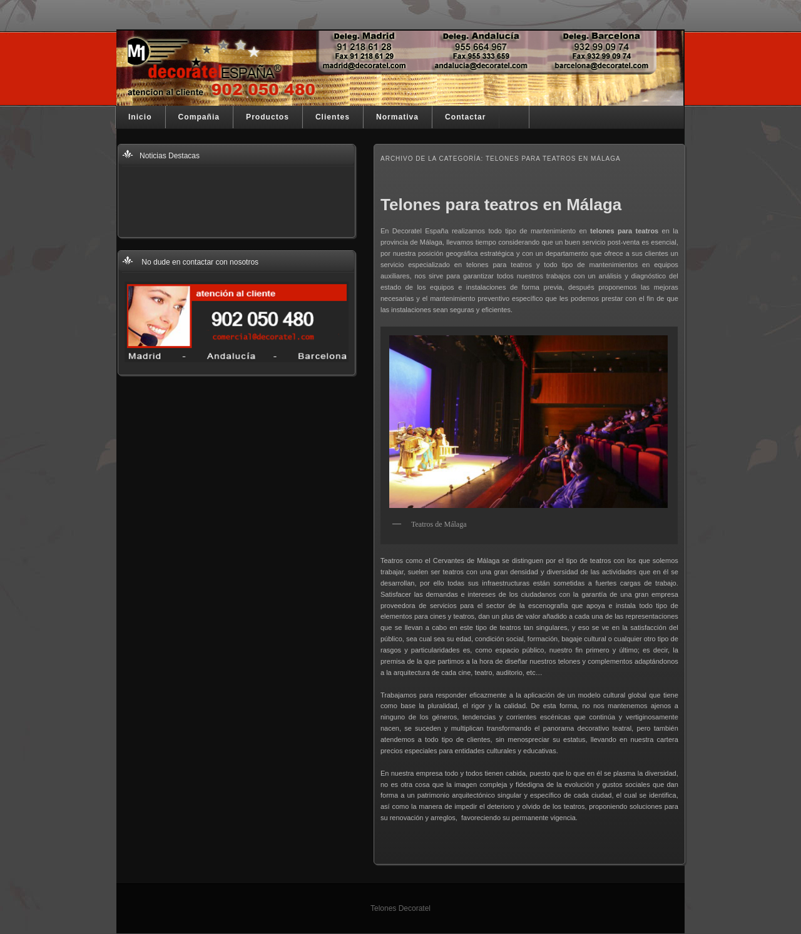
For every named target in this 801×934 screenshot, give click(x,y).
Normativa (397, 117)
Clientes (332, 117)
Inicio (140, 117)
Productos (267, 117)
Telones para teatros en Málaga (500, 204)
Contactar (465, 117)
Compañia (199, 117)
